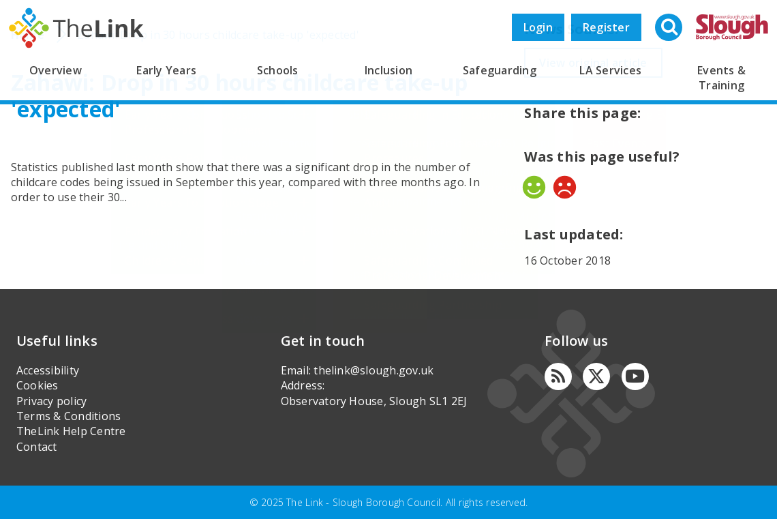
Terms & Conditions (68, 416)
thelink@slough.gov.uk (373, 370)
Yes (534, 187)
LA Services (610, 70)
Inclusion (388, 70)
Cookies (37, 385)
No (565, 187)
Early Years (166, 70)
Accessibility (47, 370)
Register (606, 27)
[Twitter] (596, 376)
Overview (55, 70)
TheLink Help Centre (71, 431)
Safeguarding (499, 70)
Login (538, 27)
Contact (36, 446)
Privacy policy (51, 401)
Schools (278, 70)
